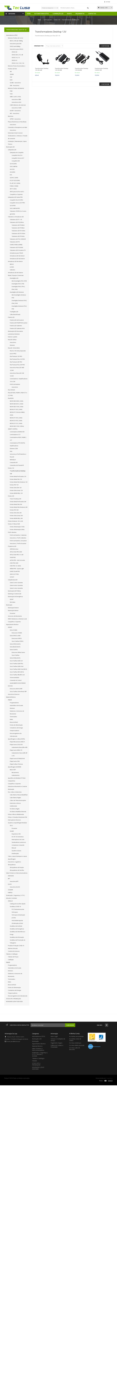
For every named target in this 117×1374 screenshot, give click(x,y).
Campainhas (11, 781)
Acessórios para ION (15, 43)
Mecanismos (15, 772)
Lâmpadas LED (12, 150)
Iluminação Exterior (13, 608)
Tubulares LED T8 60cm (18, 225)
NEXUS (12, 264)
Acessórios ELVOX (15, 887)
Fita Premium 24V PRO (16, 362)
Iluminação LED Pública (14, 591)
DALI (11, 451)
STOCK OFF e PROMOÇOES (13, 999)
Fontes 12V (11, 468)
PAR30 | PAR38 (14, 186)
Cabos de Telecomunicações (18, 800)
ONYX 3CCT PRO (14, 574)
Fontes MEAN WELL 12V (16, 493)
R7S (11, 175)
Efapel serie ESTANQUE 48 (17, 758)
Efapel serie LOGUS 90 (16, 744)
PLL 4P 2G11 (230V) (15, 183)
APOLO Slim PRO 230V (16, 552)
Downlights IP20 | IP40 (18, 284)
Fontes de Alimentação (16, 725)
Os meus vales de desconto (74, 1048)
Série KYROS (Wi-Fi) (15, 644)
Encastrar (12, 613)
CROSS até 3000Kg (15, 46)
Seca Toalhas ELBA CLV (16, 661)
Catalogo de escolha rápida (17, 904)
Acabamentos (15, 775)
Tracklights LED (14, 312)
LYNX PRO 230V (14, 563)
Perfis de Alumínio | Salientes (18, 535)
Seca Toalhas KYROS (17, 641)
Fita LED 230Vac (12, 339)
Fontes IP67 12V (14, 485)
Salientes (12, 270)
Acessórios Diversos (13, 694)
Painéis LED (11, 317)
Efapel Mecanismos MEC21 (17, 742)
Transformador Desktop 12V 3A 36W (61, 69)
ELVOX (10, 884)
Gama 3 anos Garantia (16, 582)
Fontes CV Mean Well (14, 524)
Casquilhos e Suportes (16, 194)
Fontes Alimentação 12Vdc (17, 527)
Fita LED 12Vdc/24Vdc (14, 348)
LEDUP (11, 599)
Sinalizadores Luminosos (19, 842)
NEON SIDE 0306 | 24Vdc (16, 401)
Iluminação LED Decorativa (15, 331)
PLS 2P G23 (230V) (15, 180)
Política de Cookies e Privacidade (57, 1046)
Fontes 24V (11, 496)
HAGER (12, 831)
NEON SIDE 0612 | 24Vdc (16, 404)
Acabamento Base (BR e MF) (19, 747)
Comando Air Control (15, 680)
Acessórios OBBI (16, 99)
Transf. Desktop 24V (15, 499)
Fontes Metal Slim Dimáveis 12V (18, 482)
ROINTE (10, 627)
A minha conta (74, 1034)
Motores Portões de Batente (16, 88)
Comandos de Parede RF (17, 465)
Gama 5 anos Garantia (16, 588)
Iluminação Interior (13, 610)
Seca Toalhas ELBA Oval (16, 666)
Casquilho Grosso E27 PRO (17, 203)
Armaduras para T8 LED (16, 253)
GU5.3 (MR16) (13, 166)
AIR (11, 71)
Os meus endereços (75, 1043)
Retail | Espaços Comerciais (16, 275)
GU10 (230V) (13, 163)
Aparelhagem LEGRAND (14, 767)
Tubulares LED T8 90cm (18, 228)
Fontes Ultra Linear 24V (16, 515)
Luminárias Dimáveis (14, 334)
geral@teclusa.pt (15, 1041)
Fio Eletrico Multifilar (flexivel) (18, 811)
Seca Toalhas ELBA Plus (16, 663)
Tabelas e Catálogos (12, 954)
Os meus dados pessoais (76, 1045)
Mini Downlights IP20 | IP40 (19, 281)
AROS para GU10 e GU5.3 (17, 191)
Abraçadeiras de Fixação (17, 867)
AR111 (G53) (13, 189)
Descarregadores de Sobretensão (17, 996)
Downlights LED (14, 278)
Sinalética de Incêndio (16, 926)
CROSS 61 (14, 60)
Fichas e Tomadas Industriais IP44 (17, 817)
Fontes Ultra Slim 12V (16, 487)
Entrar (107, 2)
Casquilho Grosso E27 (18, 158)
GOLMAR (10, 890)
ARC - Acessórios (14, 113)
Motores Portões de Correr (15, 38)
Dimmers (12, 345)
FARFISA (10, 892)
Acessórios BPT (14, 881)
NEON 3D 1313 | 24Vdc (16, 423)
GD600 (12, 74)
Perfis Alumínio (12, 532)
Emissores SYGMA (17, 633)
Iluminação (9, 605)
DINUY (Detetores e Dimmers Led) (17, 619)
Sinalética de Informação (17, 937)
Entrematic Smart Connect (15, 133)
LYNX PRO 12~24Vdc (15, 566)
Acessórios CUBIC (17, 108)
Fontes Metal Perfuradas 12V (18, 476)
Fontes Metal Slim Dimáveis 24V (18, 507)
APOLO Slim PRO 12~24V (16, 554)
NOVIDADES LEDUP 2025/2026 (14, 1001)
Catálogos (11, 959)
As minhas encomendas (76, 1036)
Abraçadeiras (12, 864)
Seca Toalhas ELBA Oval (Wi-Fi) (18, 669)
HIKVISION (11, 876)
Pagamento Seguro (56, 1043)
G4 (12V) (12, 169)
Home (39, 20)
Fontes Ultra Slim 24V (16, 513)
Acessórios (13, 124)
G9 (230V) (12, 172)
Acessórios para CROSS (16, 49)
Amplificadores (14, 446)
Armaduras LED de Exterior (17, 258)
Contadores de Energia (16, 728)
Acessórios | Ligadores (14, 862)
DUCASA (10, 686)
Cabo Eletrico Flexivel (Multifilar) (18, 795)
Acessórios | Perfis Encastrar (18, 543)
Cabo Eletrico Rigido (15, 797)
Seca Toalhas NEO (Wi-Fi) (17, 672)
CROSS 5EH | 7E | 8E (17, 55)
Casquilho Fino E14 (17, 155)
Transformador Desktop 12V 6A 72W (101, 69)
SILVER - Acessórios (15, 110)
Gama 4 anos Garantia (16, 585)
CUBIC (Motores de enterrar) (18, 105)
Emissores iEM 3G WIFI (16, 689)
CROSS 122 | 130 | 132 (18, 63)
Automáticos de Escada (16, 705)
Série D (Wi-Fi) (13, 649)
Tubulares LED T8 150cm (18, 233)
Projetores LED (12, 546)
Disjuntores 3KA (16, 834)
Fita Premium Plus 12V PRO (17, 359)
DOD (11, 80)
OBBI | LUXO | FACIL (15, 96)
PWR (11, 91)
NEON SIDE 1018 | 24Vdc (16, 406)
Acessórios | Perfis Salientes (18, 538)
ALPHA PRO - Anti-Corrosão (17, 560)
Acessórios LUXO (16, 102)
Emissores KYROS (17, 638)
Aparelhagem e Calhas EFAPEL (16, 739)
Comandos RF (14, 462)
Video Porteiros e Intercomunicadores (16, 873)
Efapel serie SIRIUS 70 (16, 750)
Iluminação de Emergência (15, 596)
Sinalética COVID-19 (15, 906)
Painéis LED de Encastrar (17, 320)
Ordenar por (38, 46)
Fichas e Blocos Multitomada (16, 814)
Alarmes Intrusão (13, 948)
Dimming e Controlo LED (14, 594)
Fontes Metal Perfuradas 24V (18, 501)
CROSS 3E (14, 52)
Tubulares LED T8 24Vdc (16, 247)
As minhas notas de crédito (75, 1039)
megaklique (109, 1078)
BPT (9, 878)
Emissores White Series (18, 652)
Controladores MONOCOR (17, 432)
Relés (11, 719)
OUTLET (12, 577)
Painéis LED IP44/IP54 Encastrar (18, 323)
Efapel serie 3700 (14, 761)
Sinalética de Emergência (17, 929)
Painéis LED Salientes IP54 (17, 328)
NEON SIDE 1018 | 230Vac (17, 426)
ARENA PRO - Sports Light (17, 568)
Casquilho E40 (16, 161)
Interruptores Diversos (14, 820)
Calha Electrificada (15, 314)
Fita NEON (10, 398)
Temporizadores (14, 730)
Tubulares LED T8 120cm (18, 231)
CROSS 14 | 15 (16, 57)
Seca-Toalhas (15, 655)
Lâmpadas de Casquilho (16, 152)
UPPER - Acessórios (15, 119)
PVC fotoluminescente (18, 909)
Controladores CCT (15, 434)
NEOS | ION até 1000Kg (16, 41)
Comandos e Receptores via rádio (17, 127)
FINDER (10, 700)
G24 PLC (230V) (14, 177)
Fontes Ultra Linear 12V (16, 490)
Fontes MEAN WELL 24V (16, 518)
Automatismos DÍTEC (12, 35)
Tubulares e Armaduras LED (16, 217)
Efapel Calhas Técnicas (16, 764)
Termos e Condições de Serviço (58, 1039)
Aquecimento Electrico (12, 624)
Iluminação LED (10, 147)
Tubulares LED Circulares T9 (17, 250)
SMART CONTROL (13, 429)
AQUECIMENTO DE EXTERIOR (18, 683)
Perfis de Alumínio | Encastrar (18, 541)
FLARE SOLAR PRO (15, 571)
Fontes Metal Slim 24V (16, 504)
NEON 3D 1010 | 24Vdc (16, 420)
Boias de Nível (14, 722)
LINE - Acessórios (14, 85)
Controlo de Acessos (14, 951)
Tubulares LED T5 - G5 (16, 219)
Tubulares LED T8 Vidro (18, 236)
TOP (11, 77)
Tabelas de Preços (13, 957)
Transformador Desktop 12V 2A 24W (41, 69)
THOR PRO (13, 557)
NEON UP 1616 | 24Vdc (16, 418)
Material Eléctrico (11, 697)
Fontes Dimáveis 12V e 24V (15, 521)
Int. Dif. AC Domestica (17, 837)
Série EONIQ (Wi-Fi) (15, 658)
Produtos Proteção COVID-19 (16, 945)
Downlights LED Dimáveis (17, 292)
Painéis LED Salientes (16, 325)
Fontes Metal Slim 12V (16, 479)
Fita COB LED (11, 390)
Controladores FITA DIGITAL (17, 443)
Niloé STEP (13, 770)
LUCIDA (12, 267)
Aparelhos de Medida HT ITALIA (16, 778)
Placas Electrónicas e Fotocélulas (17, 122)
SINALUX (10, 901)
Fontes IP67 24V (14, 510)
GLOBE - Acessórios (15, 83)
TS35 (11, 94)
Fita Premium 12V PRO (16, 356)
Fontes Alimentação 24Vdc (17, 529)
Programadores (14, 702)
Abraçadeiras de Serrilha (17, 870)
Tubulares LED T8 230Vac (17, 222)
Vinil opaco (15, 912)
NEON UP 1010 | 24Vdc (16, 409)
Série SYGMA (13, 630)
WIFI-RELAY (13, 460)
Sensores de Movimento (15, 616)
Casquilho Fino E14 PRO (16, 200)
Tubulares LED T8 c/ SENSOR (18, 239)
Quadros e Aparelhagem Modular (17, 823)
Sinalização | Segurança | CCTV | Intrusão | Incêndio (40, 1054)
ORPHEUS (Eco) (14, 549)
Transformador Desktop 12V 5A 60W (81, 69)
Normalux (12, 602)
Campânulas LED (12, 580)
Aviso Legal (54, 1036)
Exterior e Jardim (12, 337)
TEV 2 (11, 825)
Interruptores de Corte (18, 839)
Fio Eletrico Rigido (14, 809)
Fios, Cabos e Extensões (15, 792)
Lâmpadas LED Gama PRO (15, 197)
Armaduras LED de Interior (17, 256)
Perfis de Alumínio (15, 384)
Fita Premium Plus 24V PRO (17, 365)
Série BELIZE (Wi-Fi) (15, 647)
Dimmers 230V (14, 448)
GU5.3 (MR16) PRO (15, 208)
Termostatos (13, 716)
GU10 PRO (13, 205)
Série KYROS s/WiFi (15, 635)
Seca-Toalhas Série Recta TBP (18, 691)
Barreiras (10, 116)
